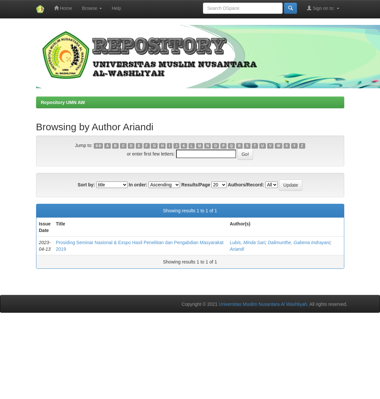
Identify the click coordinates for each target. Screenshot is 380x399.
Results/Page (195, 184)
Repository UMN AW (63, 102)
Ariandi (237, 249)
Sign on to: (323, 8)
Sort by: (86, 184)
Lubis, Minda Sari (247, 242)
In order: (138, 184)
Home (63, 8)
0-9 (98, 146)
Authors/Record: (246, 184)
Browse (92, 8)
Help (116, 8)
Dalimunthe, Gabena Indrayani (299, 242)
